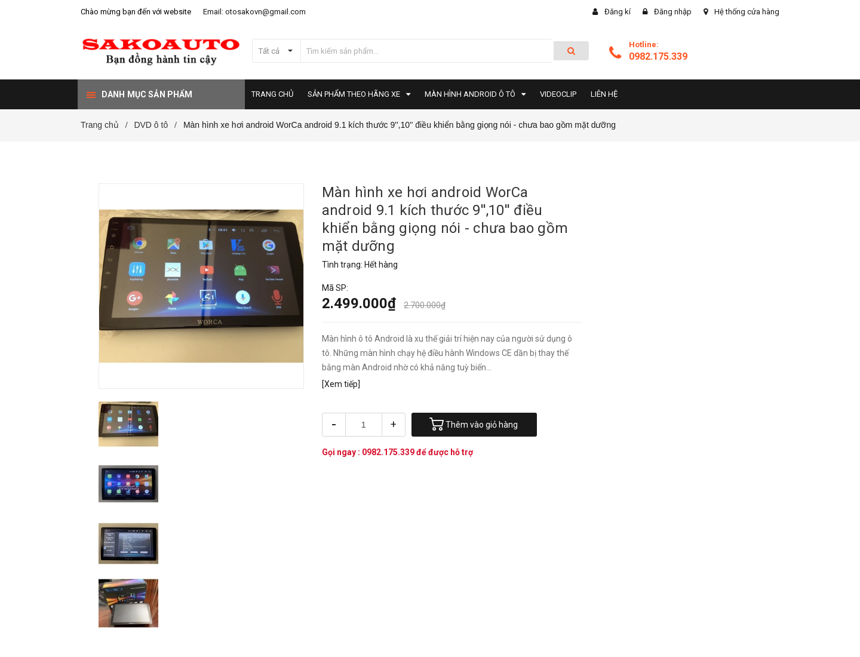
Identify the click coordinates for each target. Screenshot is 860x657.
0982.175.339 (658, 56)
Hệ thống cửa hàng (746, 11)
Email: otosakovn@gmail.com (254, 11)
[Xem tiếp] (341, 384)
